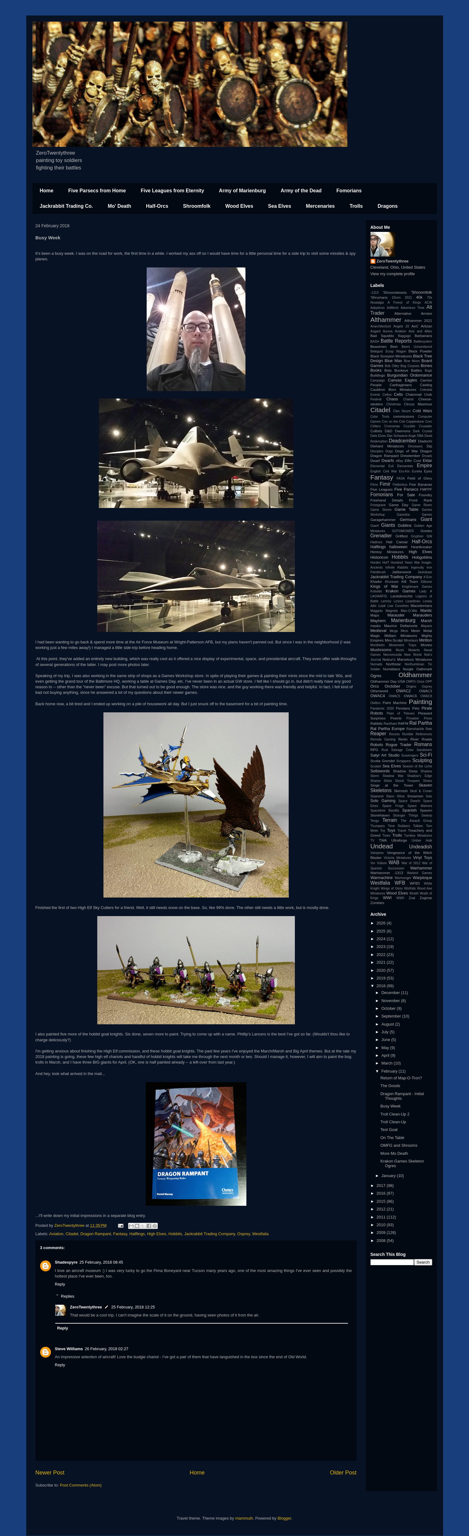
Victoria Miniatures (397, 858)
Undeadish (420, 846)
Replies (67, 1296)
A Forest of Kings (404, 302)
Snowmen (415, 796)
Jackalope (425, 572)
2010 (382, 1224)
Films (374, 484)
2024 (382, 939)
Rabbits (377, 723)
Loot (382, 606)
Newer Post (50, 1473)
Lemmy (386, 601)
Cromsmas (392, 426)
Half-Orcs (157, 206)
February (390, 1071)
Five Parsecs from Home (97, 190)
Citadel (72, 1233)
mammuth (244, 1518)
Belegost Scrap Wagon (388, 351)
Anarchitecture (381, 326)
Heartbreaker (421, 547)
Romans (423, 744)
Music (400, 650)
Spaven (426, 810)
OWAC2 (403, 691)
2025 (382, 931)
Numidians (391, 669)
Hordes (376, 562)
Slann (390, 796)
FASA (401, 478)
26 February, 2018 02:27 (106, 1348)
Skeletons (381, 790)
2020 (382, 970)
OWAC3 (425, 691)
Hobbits (175, 1233)
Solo (429, 796)
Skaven (425, 785)
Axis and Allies (420, 331)
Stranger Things (405, 815)
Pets (415, 708)
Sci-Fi (426, 754)
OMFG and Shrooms (398, 1145)
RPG (374, 750)
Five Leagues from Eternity (172, 190)
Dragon (426, 451)
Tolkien (418, 826)
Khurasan (392, 581)
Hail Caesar (397, 542)
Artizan (426, 326)
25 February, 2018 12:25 (133, 1307)
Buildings (378, 375)
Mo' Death (119, 206)
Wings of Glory (392, 888)
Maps (375, 615)
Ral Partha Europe (388, 728)
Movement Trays (402, 645)
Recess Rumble (401, 734)
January (389, 1175)
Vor (373, 863)
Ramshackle (415, 729)
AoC (414, 326)
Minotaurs (411, 640)
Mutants (414, 650)
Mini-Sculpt (394, 640)
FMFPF (426, 489)
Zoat (412, 898)
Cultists (376, 431)
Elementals (405, 466)
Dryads (427, 456)
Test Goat (389, 1129)
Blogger (284, 1518)
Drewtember (410, 456)
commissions (403, 416)
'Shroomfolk (421, 292)
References (424, 734)
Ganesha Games (414, 514)
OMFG (411, 681)
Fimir (385, 484)
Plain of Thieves (401, 713)
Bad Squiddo (382, 336)
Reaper (378, 733)
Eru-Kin (404, 471)
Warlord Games (419, 873)
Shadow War (393, 776)
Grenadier (381, 535)
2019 (382, 978)
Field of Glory (419, 478)
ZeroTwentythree (86, 1307)
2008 (382, 1240)
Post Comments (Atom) (81, 1485)
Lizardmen (413, 601)
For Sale (406, 495)
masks (376, 626)
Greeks (426, 531)
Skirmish (401, 791)
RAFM (403, 723)
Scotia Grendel (383, 761)
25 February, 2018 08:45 (101, 1262)
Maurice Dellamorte (401, 626)
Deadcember (402, 440)
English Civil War (384, 471)
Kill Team (409, 581)
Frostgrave (378, 505)
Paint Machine (395, 703)
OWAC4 (378, 695)
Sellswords (380, 771)
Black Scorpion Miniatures (391, 356)
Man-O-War (409, 610)
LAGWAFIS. (379, 596)
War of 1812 (410, 863)
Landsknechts (401, 596)
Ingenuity (417, 567)
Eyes (428, 471)
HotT (385, 562)
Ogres (376, 675)
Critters (376, 426)
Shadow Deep (405, 771)
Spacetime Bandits (385, 810)
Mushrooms (381, 649)
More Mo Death (394, 1153)
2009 (382, 1232)
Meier (415, 631)
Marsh (426, 620)
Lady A (425, 591)
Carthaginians (401, 385)
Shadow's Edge (419, 776)
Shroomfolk (197, 206)
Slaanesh (377, 796)
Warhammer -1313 (387, 873)
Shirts (388, 781)
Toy (382, 830)
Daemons (402, 431)
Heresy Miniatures (387, 552)
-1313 (375, 292)
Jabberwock (401, 572)
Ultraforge (399, 840)
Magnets (392, 610)
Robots (377, 744)
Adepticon (378, 307)
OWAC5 (394, 696)
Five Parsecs (406, 489)
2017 (382, 1185)
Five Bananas (420, 484)
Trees (386, 835)
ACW (428, 302)
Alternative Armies (413, 313)
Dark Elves (378, 435)
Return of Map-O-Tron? (401, 1078)
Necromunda (392, 654)
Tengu (375, 820)
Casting (426, 385)
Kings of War (384, 586)
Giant (426, 519)
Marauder (396, 615)
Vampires (377, 853)
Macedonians (421, 606)
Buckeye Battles (408, 370)
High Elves (156, 1233)
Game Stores (381, 509)
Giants (388, 525)
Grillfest (402, 536)
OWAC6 (410, 696)
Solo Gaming (383, 800)
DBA (420, 435)
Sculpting (422, 760)
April (386, 1055)
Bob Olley (392, 366)
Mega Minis (399, 631)
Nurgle (408, 669)
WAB (393, 862)
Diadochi (425, 441)
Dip (429, 446)
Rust (384, 750)
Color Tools (380, 416)
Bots (388, 370)
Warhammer (421, 868)
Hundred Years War (405, 562)
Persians (403, 708)
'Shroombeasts (395, 292)
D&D (388, 431)
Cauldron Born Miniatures (394, 389)
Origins (411, 686)
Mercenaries (320, 206)
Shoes (427, 781)
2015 (382, 1201)
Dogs (389, 451)
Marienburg (403, 620)
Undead (382, 846)
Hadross (377, 542)
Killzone (426, 581)
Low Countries (398, 606)
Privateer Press (419, 718)
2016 (382, 1193)
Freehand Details (387, 500)
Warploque (422, 877)
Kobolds (376, 591)
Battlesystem (423, 341)
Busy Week (390, 1106)
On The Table (392, 1137)
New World (412, 654)
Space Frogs (393, 806)
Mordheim (378, 645)
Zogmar (426, 898)
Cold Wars (422, 410)
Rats (428, 729)
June (386, 1039)
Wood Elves (239, 206)
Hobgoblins (422, 557)
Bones (426, 365)
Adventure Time (413, 307)
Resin (403, 739)
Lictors (398, 601)
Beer (394, 346)
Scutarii (376, 766)
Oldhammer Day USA (388, 681)
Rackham (390, 723)
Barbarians (423, 336)
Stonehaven (380, 815)
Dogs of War (406, 451)
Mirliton (425, 640)
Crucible (409, 426)
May (385, 1047)
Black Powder (420, 351)
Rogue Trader (399, 744)
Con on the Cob (393, 421)
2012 (382, 1209)
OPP (428, 681)
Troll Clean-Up (393, 1122)
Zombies (377, 903)
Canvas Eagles (402, 380)
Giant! (375, 525)
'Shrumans (379, 297)
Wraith (414, 893)
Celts (398, 394)
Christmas (393, 404)
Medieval (379, 630)
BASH (375, 341)
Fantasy (120, 1233)
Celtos (387, 394)
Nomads (377, 664)
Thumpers (378, 826)
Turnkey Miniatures (418, 835)
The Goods (390, 1085)
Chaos (392, 399)
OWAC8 (426, 696)
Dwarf (375, 461)
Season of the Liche (417, 766)
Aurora (387, 331)
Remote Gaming (383, 739)
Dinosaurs (415, 446)
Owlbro (376, 703)
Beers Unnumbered (417, 346)
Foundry (425, 495)
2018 (382, 985)
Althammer (386, 319)
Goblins (405, 525)
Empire (424, 465)
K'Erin (428, 577)
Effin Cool (413, 461)
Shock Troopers (407, 781)
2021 (408, 297)
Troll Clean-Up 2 (394, 1114)
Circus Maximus (418, 404)
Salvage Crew (402, 750)
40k (419, 297)
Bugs (428, 370)
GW (429, 536)
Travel (401, 830)
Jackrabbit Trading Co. (66, 206)
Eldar (427, 460)
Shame (376, 781)
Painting (420, 701)
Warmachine (382, 877)
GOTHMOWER (403, 531)
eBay (399, 461)
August (388, 1024)
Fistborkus (400, 484)
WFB (400, 882)
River (414, 739)
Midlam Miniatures (400, 636)
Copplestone (415, 421)
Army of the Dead (301, 190)
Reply (60, 1284)
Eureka (417, 471)
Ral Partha (420, 723)
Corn (428, 421)
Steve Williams (69, 1348)
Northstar (393, 664)
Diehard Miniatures (387, 446)
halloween (398, 546)
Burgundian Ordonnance (409, 375)
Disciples (377, 451)
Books (376, 370)
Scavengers (409, 755)
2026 (382, 923)
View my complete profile (393, 273)
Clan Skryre (402, 411)
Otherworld (379, 691)
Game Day (398, 505)
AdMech (393, 307)
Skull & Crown (421, 791)
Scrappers (403, 761)
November (391, 1000)
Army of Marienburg (242, 190)
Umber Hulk (422, 840)
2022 (382, 954)
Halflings (137, 1233)
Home (46, 190)
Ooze (421, 681)
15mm (396, 297)
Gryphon (417, 536)
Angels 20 (401, 326)
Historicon (379, 557)
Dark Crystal (422, 431)
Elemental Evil (382, 466)
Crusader (425, 426)
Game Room (422, 505)
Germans (408, 519)
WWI (387, 897)
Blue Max (393, 360)
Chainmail (413, 394)
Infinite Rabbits (396, 567)
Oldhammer (415, 674)
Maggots (377, 610)
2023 (382, 946)
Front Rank (420, 500)
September (391, 1016)
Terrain (389, 820)
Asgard (376, 331)
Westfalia (260, 1233)
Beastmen (379, 346)
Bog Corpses (409, 366)
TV (373, 840)
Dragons (388, 206)
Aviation (56, 1233)
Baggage (404, 336)
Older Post (343, 1473)
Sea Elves (279, 206)
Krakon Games (400, 591)
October (389, 1008)
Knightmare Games (417, 586)
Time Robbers (399, 826)
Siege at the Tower (392, 785)
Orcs (375, 686)
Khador (376, 581)
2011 (382, 1217)
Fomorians (349, 190)
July (385, 1032)
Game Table (406, 509)
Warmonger (403, 878)
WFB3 (415, 883)
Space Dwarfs (409, 801)
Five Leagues (382, 489)
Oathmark (424, 669)
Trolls (356, 206)
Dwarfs (388, 460)
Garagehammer (383, 520)
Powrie (396, 718)
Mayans (426, 626)
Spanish (409, 810)
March (387, 1063)
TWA (383, 840)
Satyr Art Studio (385, 755)
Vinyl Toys (422, 857)
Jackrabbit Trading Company (209, 1233)
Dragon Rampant (95, 1233)
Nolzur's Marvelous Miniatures (407, 659)
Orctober (392, 686)
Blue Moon (412, 361)
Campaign (378, 380)
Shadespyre (66, 1262)
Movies (426, 645)
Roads (427, 739)
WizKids (410, 888)
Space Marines (420, 806)
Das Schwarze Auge (401, 435)
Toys (391, 830)
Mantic (426, 610)
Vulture (382, 863)
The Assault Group (416, 820)
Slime (401, 796)
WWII (400, 898)
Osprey (243, 1233)
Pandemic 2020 (382, 708)
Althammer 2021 (418, 320)
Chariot (408, 399)
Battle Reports (396, 340)
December (391, 992)
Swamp (426, 815)
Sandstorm (424, 750)
